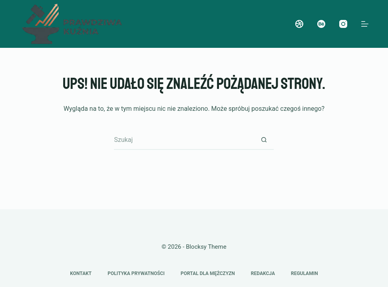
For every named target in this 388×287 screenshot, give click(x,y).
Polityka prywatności (136, 273)
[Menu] (364, 24)
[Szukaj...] (184, 140)
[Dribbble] (299, 24)
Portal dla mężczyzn (208, 273)
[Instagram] (343, 24)
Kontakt (81, 273)
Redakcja (263, 273)
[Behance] (321, 24)
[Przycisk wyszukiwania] (264, 140)
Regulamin (304, 273)
